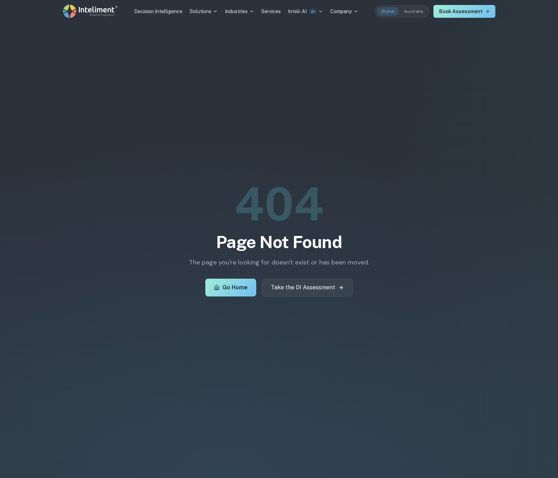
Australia (413, 11)
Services (271, 11)
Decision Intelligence (158, 11)
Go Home (231, 287)
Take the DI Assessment (307, 287)
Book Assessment (464, 11)
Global (388, 11)
